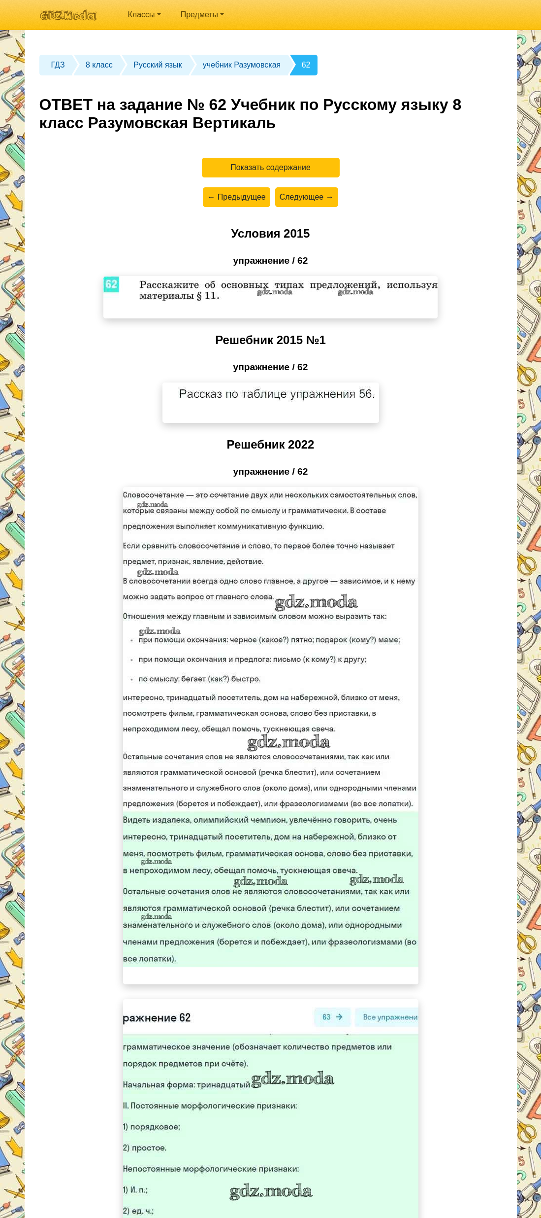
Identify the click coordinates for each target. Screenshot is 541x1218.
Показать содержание (270, 167)
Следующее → (307, 197)
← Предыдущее (236, 197)
